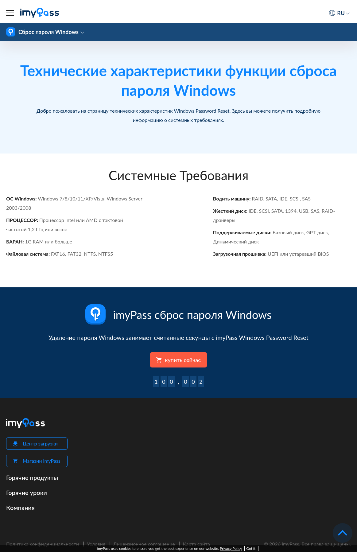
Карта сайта (196, 544)
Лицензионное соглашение (144, 544)
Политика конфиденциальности (42, 544)
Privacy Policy (231, 548)
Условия (96, 544)
